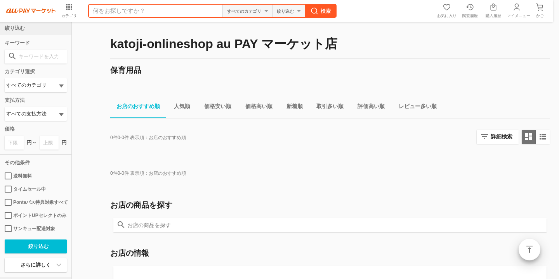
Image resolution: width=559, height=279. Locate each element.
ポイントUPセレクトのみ (35, 215)
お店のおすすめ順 (135, 107)
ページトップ (529, 249)
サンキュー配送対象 (30, 228)
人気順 (179, 107)
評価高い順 (368, 107)
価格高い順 (256, 107)
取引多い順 (327, 107)
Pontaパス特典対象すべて (36, 202)
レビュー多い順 (414, 107)
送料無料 (18, 175)
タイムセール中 (25, 189)
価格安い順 (214, 107)
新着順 (291, 107)
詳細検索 (501, 136)
